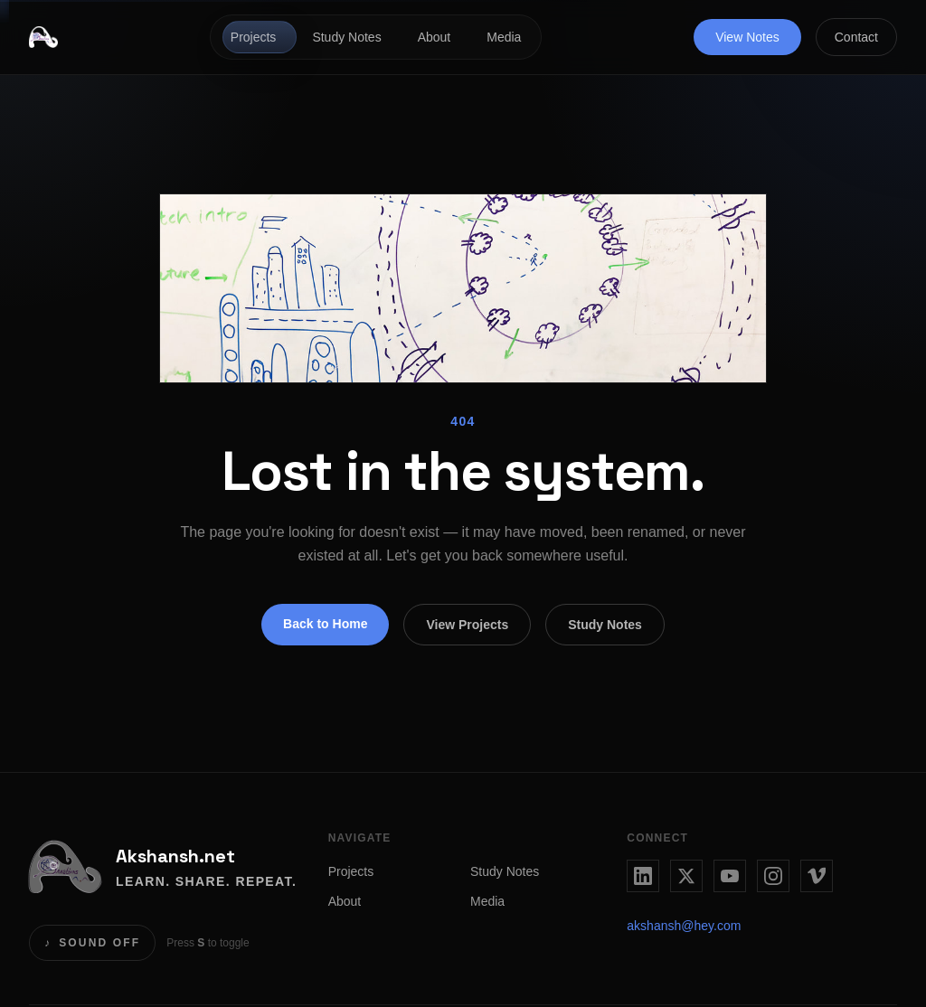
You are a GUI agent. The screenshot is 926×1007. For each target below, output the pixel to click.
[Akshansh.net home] (43, 37)
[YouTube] (729, 876)
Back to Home (325, 623)
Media (504, 37)
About (434, 37)
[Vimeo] (816, 876)
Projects (254, 37)
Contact (856, 37)
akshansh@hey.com (684, 925)
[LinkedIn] (643, 876)
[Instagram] (773, 876)
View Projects (467, 624)
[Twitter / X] (686, 876)
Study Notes (346, 37)
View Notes (747, 37)
